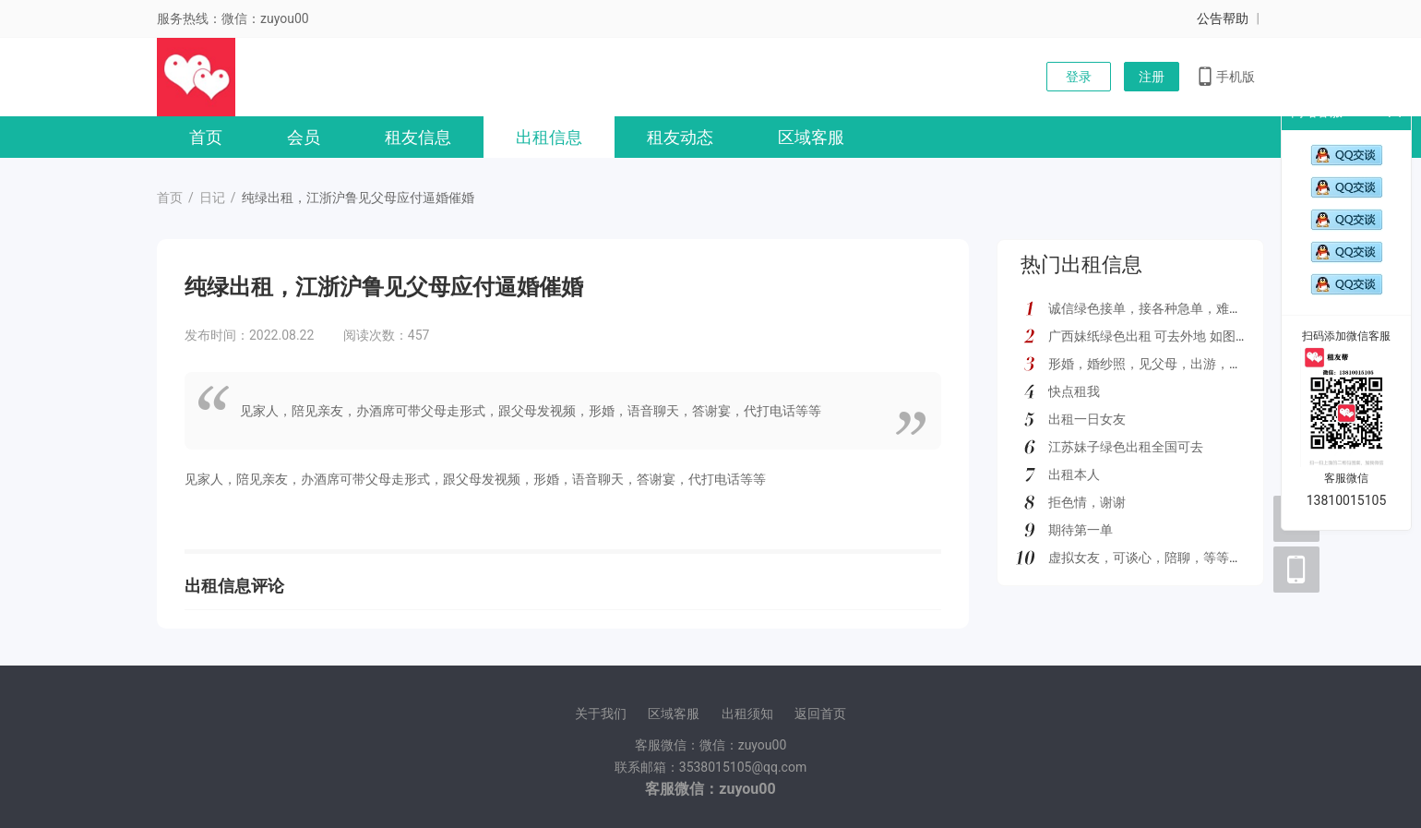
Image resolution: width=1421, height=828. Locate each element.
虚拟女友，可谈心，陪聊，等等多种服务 (1164, 557)
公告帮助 (1222, 18)
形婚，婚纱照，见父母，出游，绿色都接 (1164, 363)
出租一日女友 (1087, 419)
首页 (205, 137)
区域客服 (811, 137)
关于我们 (601, 713)
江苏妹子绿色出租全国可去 (1125, 446)
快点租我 (1074, 391)
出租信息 (549, 137)
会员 (303, 137)
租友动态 (680, 137)
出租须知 (747, 713)
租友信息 (418, 137)
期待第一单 (1080, 529)
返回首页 (820, 713)
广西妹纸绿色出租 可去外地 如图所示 (1154, 336)
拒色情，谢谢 (1087, 502)
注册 (1151, 76)
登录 (1079, 76)
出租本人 (1074, 474)
